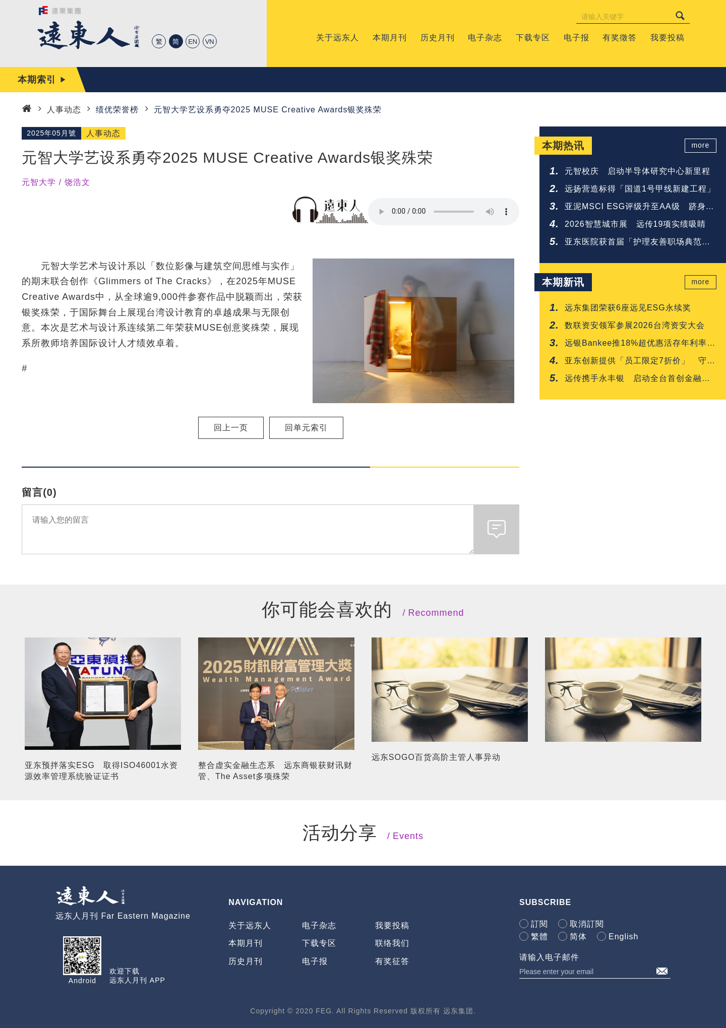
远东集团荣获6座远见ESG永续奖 (628, 307)
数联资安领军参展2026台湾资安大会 (635, 325)
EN (192, 41)
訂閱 (539, 924)
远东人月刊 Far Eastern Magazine (123, 916)
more (701, 146)
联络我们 (392, 943)
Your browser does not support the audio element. (443, 211)
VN (209, 41)
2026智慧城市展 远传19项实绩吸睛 (635, 224)
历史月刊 (245, 961)
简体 (578, 936)
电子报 (315, 961)
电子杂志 (319, 925)
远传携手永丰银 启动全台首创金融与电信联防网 (637, 379)
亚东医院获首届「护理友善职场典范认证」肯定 (637, 242)
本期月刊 (245, 943)
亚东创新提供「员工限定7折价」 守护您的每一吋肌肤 (640, 361)
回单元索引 (306, 427)
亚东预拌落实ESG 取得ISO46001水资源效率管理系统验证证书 (101, 771)
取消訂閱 (587, 924)
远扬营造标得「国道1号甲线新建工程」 (640, 188)
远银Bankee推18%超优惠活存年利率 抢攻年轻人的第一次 (640, 344)
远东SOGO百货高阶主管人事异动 (436, 757)
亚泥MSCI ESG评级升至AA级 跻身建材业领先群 (639, 207)
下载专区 (319, 943)
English (623, 936)
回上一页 (231, 427)
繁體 (539, 936)
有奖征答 (392, 961)
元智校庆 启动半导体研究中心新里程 (637, 171)
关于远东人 (249, 925)
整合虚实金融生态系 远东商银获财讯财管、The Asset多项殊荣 (275, 771)
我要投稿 (392, 925)
